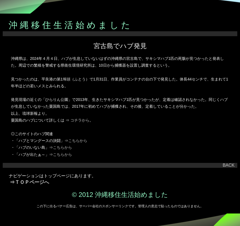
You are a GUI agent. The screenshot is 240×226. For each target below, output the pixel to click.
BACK (229, 165)
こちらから (77, 140)
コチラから (79, 120)
